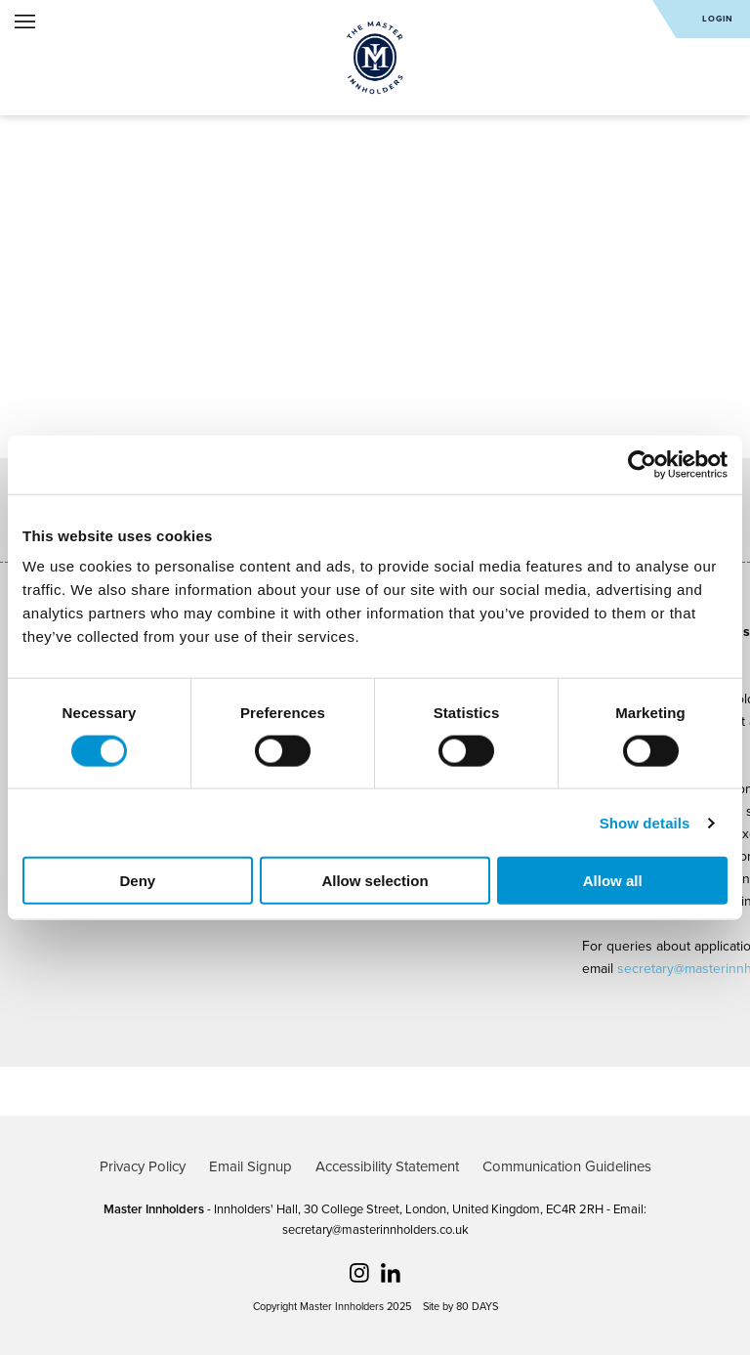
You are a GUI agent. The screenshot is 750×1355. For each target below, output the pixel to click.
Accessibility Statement (387, 1166)
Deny (137, 880)
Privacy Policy (143, 1166)
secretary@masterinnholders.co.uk (375, 1230)
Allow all (613, 880)
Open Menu (25, 21)
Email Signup (250, 1166)
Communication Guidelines (566, 1166)
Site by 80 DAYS (460, 1306)
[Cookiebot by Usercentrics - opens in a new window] (642, 464)
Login (717, 19)
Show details (645, 822)
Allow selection (374, 880)
